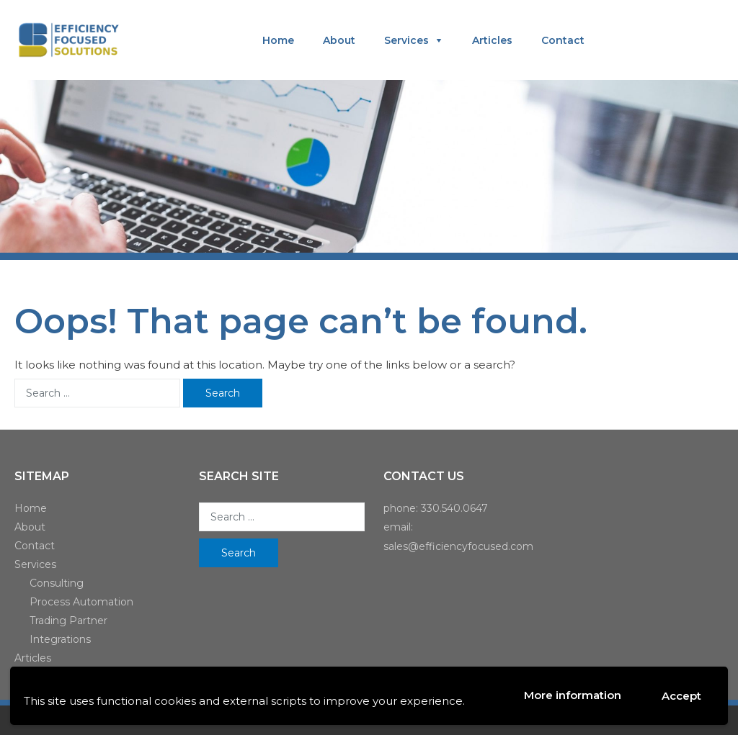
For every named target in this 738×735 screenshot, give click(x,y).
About (339, 40)
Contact (562, 40)
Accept (681, 696)
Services (406, 40)
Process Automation (81, 601)
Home (278, 40)
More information (572, 695)
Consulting (57, 583)
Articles (492, 40)
